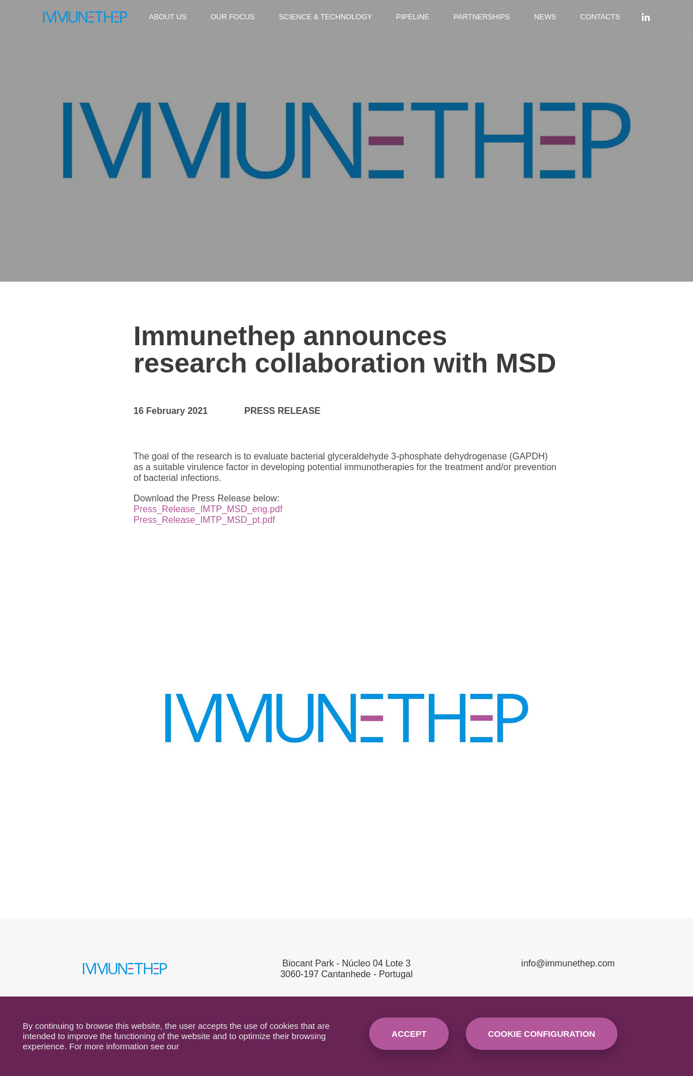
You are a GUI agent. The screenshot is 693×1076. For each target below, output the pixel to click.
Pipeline (412, 16)
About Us (167, 16)
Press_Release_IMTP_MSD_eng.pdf (207, 509)
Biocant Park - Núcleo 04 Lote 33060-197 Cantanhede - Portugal (346, 968)
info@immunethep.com (568, 963)
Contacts (600, 16)
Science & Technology (325, 16)
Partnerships (481, 16)
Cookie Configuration (541, 1034)
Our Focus (233, 16)
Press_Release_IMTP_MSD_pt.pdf (204, 520)
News (545, 16)
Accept (409, 1034)
